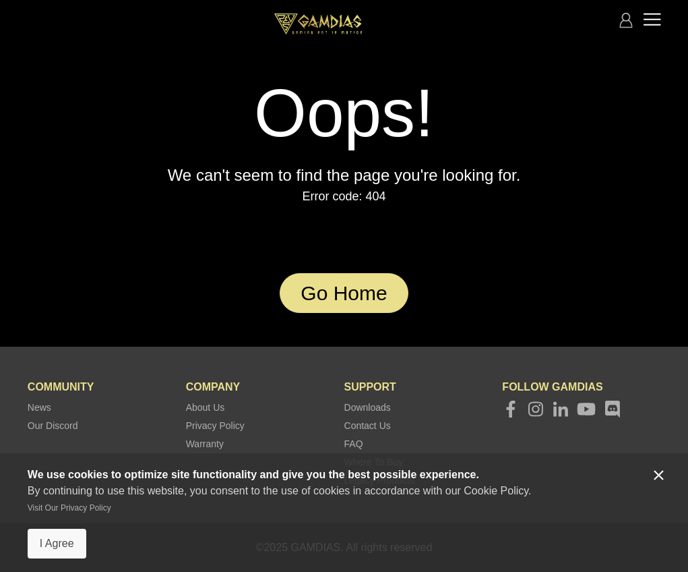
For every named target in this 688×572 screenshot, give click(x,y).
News (39, 407)
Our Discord (53, 425)
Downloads (367, 407)
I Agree (57, 543)
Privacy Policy (215, 425)
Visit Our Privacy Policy (69, 508)
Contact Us (367, 425)
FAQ (353, 443)
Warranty (205, 443)
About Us (205, 407)
